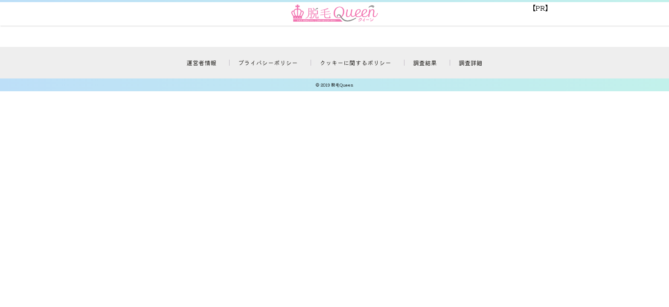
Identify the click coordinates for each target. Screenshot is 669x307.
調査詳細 (471, 62)
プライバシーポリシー (268, 62)
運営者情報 (201, 62)
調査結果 (425, 62)
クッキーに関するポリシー (355, 62)
